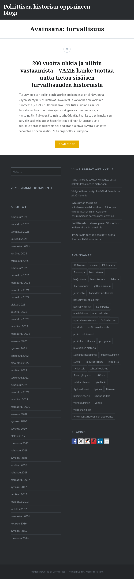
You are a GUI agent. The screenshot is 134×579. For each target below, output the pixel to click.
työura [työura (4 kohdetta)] (98, 389)
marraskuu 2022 (20, 333)
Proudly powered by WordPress (48, 571)
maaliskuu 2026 (20, 224)
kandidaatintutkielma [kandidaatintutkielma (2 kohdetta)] (101, 292)
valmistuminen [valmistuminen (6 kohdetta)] (81, 402)
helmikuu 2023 (19, 326)
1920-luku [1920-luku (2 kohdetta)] (79, 265)
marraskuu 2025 (20, 246)
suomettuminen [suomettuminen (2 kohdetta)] (110, 354)
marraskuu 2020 (20, 406)
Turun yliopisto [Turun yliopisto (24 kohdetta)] (82, 375)
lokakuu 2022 (19, 341)
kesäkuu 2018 (19, 465)
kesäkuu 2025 (19, 253)
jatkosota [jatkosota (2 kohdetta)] (79, 292)
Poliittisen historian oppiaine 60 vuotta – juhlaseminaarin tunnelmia (95, 225)
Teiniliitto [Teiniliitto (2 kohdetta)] (113, 361)
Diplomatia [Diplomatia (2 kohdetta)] (108, 265)
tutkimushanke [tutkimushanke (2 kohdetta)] (81, 382)
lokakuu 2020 (19, 414)
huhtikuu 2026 (19, 216)
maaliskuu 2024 (20, 290)
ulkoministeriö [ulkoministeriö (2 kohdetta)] (81, 395)
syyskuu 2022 (19, 348)
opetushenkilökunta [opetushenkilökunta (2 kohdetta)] (84, 320)
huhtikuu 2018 (19, 472)
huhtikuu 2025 (19, 267)
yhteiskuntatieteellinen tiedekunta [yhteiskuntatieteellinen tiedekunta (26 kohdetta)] (93, 416)
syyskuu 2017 (19, 486)
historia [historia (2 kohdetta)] (114, 279)
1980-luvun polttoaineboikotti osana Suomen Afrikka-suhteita (93, 237)
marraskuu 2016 (20, 516)
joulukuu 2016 (19, 508)
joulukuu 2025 (19, 238)
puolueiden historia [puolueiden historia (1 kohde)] (84, 347)
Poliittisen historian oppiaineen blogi (46, 9)
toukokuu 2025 (20, 260)
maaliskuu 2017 (20, 501)
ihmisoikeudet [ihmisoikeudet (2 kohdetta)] (81, 285)
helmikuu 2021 (19, 399)
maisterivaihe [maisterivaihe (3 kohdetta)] (100, 313)
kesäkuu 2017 (19, 494)
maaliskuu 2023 (20, 319)
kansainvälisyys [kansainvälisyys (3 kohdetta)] (82, 306)
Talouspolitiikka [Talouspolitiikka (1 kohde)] (94, 361)
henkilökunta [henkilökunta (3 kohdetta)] (97, 279)
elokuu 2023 (18, 304)
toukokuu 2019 (20, 443)
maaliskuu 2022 (20, 362)
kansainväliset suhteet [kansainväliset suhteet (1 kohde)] (86, 299)
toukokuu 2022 (20, 355)
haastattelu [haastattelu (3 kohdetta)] (96, 272)
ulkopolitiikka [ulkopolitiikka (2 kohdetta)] (102, 395)
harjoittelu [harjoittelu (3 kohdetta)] (79, 279)
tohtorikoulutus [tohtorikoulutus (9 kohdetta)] (99, 368)
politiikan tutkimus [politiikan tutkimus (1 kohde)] (84, 341)
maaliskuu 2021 (20, 392)
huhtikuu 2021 (19, 384)
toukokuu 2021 (20, 377)
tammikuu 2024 (20, 297)
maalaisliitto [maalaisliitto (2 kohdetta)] (80, 313)
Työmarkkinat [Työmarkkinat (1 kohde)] (81, 389)
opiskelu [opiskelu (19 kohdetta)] (78, 327)
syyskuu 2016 (19, 530)
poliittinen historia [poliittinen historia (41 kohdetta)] (98, 327)
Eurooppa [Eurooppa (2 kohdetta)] (79, 272)
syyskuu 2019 (19, 428)
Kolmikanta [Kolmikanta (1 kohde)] (102, 306)
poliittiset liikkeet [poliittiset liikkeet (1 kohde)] (83, 334)
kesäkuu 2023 (19, 311)
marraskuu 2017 (20, 479)
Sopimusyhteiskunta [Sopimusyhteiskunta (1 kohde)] (85, 354)
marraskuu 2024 (20, 282)
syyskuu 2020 (19, 421)
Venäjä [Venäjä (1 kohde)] (98, 402)
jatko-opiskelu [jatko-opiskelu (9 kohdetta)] (102, 285)
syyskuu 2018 (19, 457)
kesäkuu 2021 (19, 370)
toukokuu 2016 (20, 538)
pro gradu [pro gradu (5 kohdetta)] (105, 341)
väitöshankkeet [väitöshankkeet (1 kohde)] (82, 409)
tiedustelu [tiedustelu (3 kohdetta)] (79, 368)
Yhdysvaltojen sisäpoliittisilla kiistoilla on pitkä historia (96, 193)
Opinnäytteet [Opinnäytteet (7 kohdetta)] (109, 320)
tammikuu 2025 (20, 275)
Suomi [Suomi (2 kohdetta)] (76, 361)
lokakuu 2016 (19, 523)
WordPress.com (94, 571)
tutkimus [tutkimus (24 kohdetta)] (101, 375)
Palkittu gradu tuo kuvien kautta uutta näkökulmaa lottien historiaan (94, 181)
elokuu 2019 (18, 435)
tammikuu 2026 (20, 231)
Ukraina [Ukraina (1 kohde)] (110, 389)
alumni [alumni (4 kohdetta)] (94, 265)
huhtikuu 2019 (19, 450)
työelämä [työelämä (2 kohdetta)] (100, 382)
